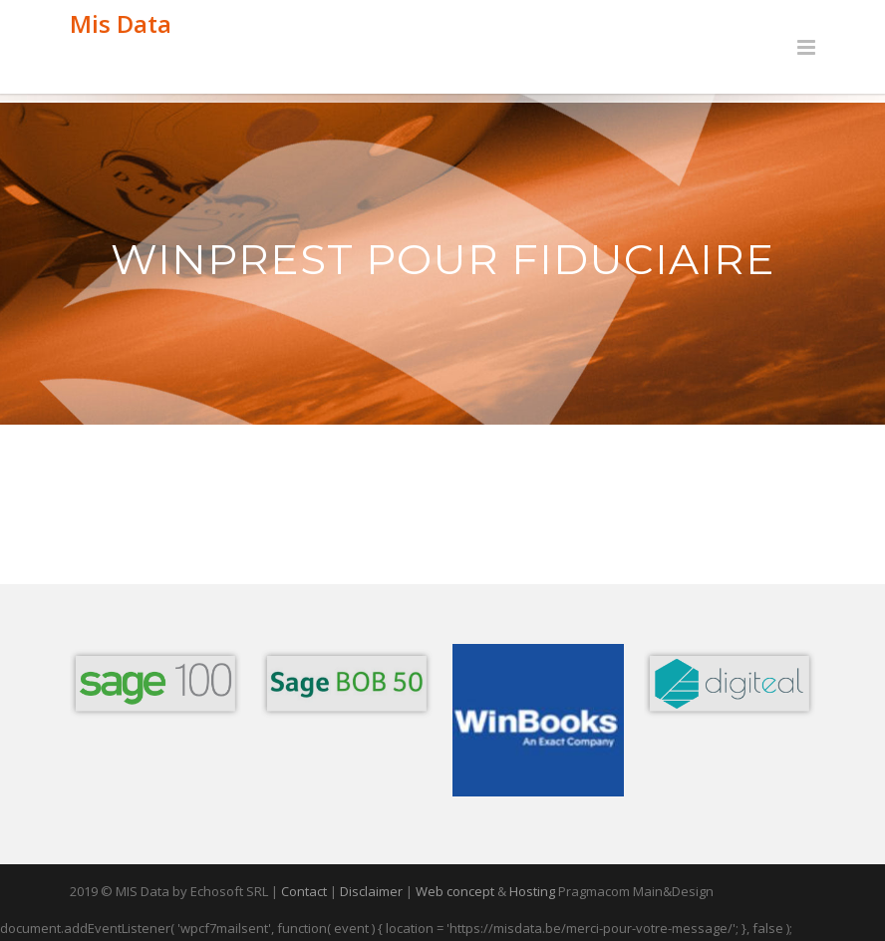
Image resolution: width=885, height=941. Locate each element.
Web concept (455, 891)
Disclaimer (371, 891)
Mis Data (120, 23)
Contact (304, 891)
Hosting (532, 891)
